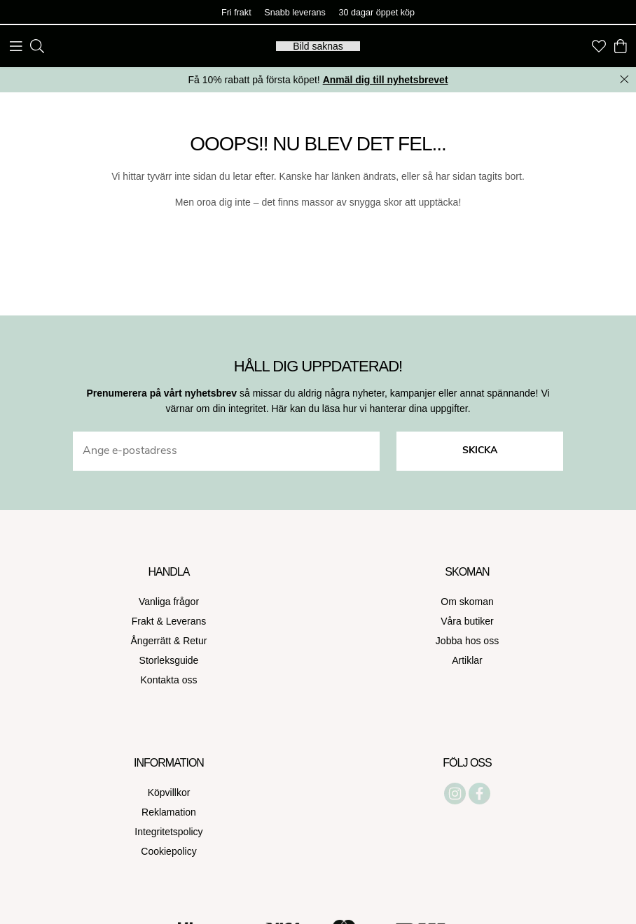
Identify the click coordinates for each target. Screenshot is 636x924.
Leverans (186, 621)
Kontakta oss (169, 679)
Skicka (479, 451)
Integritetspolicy (168, 831)
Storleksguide (169, 660)
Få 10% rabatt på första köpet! (318, 79)
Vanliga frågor (169, 601)
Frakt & (149, 621)
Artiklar (467, 660)
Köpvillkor (169, 792)
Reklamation (168, 812)
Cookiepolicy (168, 851)
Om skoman (467, 601)
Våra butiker (467, 621)
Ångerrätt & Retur (169, 640)
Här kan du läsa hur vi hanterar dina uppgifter (369, 408)
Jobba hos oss (467, 640)
